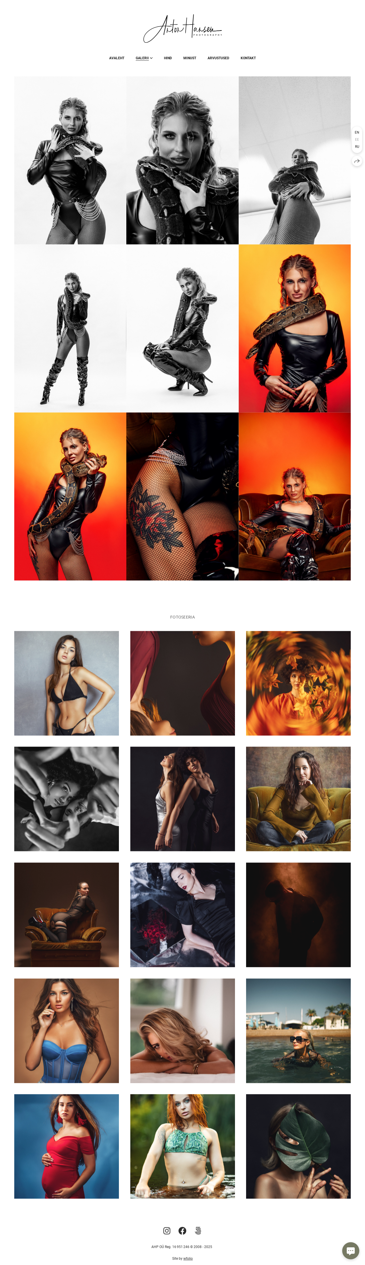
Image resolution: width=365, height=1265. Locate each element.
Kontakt (248, 58)
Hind (168, 58)
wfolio (188, 1262)
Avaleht (116, 58)
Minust (189, 58)
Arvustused (218, 58)
